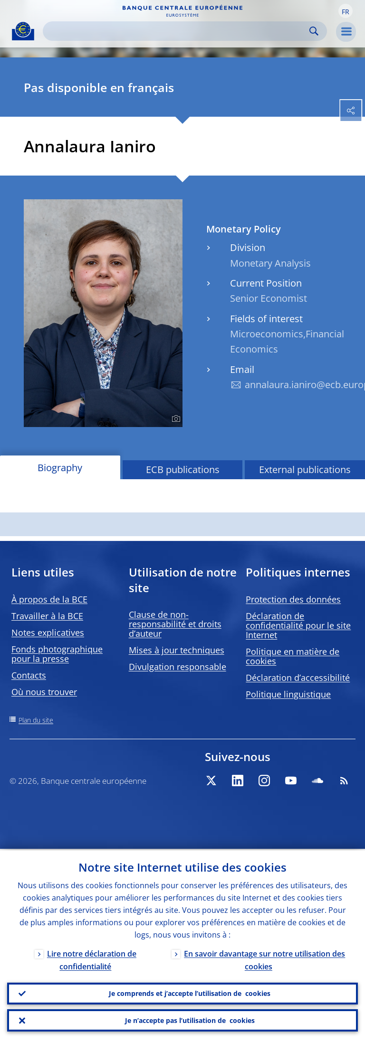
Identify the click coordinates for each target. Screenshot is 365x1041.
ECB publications (183, 469)
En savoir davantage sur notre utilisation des (264, 958)
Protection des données (293, 599)
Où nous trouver (44, 691)
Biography (60, 467)
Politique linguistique (288, 694)
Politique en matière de (292, 656)
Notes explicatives (47, 632)
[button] (345, 11)
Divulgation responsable (177, 666)
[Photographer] (174, 419)
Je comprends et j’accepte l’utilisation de (189, 992)
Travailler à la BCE (47, 616)
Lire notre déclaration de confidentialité (91, 958)
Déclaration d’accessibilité (298, 677)
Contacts (28, 675)
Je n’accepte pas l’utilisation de (190, 1020)
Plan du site (36, 720)
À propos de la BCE (49, 599)
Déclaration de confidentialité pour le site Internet (298, 625)
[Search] (177, 31)
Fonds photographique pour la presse (57, 653)
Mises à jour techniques (176, 650)
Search (314, 31)
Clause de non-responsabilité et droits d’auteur (175, 624)
